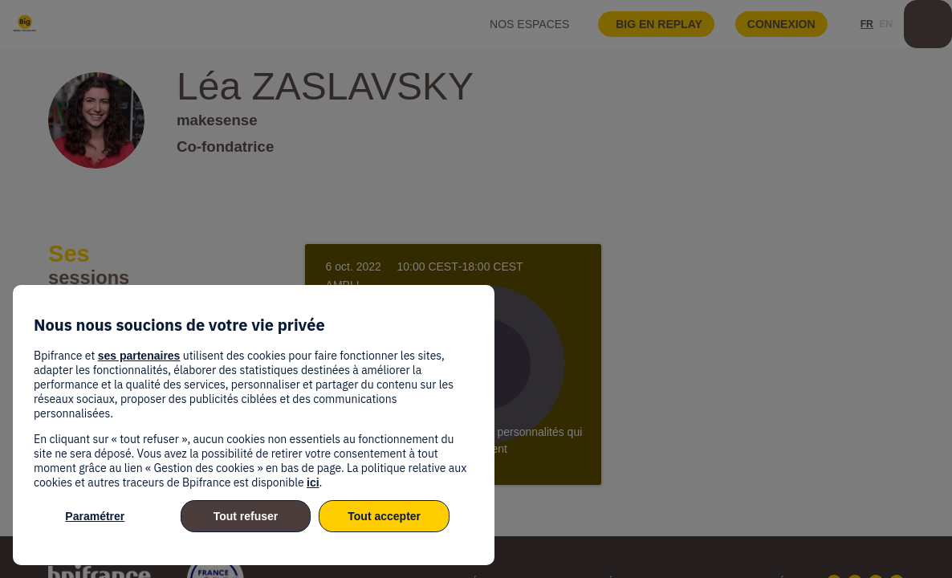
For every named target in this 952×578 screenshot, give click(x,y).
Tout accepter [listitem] (384, 516)
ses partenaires (139, 355)
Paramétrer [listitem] (94, 516)
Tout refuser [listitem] (246, 516)
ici (313, 482)
